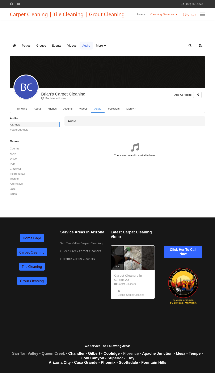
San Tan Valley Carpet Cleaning (81, 243)
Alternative (16, 183)
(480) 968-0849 (194, 4)
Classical (15, 168)
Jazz (13, 188)
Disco (13, 158)
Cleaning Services (162, 14)
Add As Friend (182, 94)
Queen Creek (53, 353)
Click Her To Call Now (183, 252)
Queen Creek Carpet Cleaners (80, 251)
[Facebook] (11, 4)
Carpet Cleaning (32, 252)
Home (141, 14)
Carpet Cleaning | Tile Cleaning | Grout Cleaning (67, 14)
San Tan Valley (25, 353)
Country (15, 148)
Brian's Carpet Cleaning (63, 94)
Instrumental (17, 173)
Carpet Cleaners (125, 284)
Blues (13, 193)
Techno (14, 178)
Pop (12, 163)
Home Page (32, 238)
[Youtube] (18, 4)
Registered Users (54, 98)
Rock (13, 153)
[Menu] (202, 14)
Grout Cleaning (32, 281)
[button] (101, 46)
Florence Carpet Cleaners (77, 259)
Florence (131, 353)
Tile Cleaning (32, 266)
